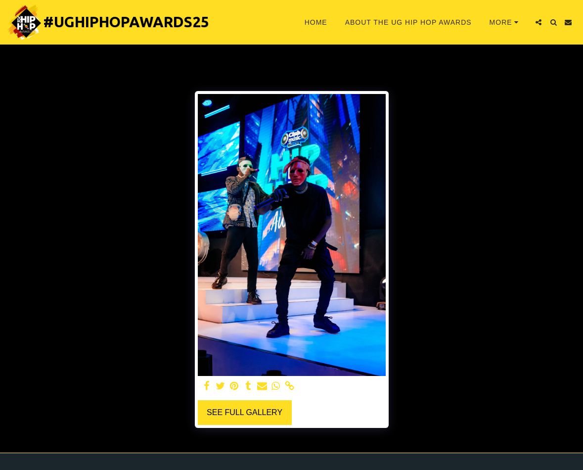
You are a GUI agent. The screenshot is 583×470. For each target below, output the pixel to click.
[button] (538, 22)
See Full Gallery (244, 412)
